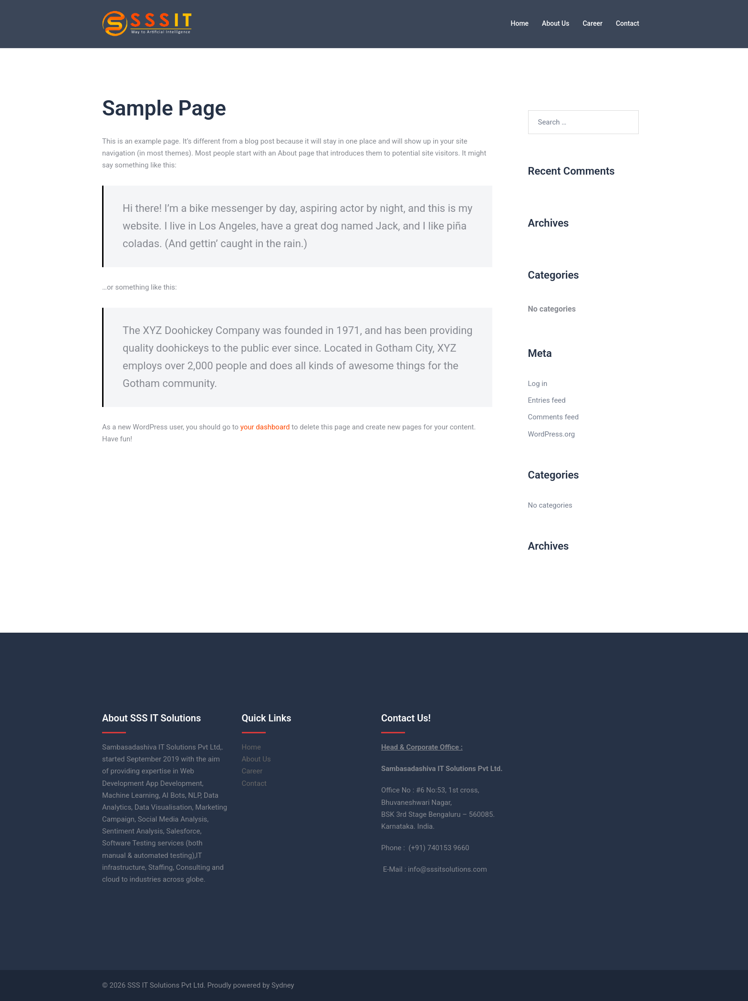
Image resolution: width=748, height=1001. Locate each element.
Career (592, 23)
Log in (538, 383)
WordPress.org (551, 434)
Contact (627, 23)
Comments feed (553, 417)
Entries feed (547, 400)
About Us (555, 23)
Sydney (282, 985)
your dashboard (265, 427)
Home (520, 23)
